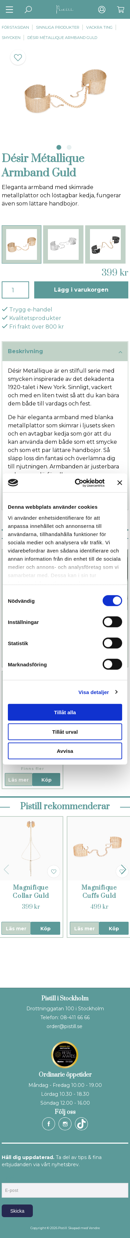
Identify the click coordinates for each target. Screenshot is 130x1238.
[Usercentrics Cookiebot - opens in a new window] (78, 482)
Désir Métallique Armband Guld (62, 37)
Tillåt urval (65, 731)
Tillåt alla (65, 712)
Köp (46, 780)
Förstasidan (15, 27)
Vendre (94, 1228)
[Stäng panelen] (119, 482)
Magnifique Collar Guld (31, 892)
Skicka (17, 1211)
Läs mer (18, 780)
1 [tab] (58, 147)
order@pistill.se (64, 1026)
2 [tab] (69, 147)
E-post (8, 1177)
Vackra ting (99, 27)
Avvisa (65, 751)
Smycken (11, 37)
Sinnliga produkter (57, 27)
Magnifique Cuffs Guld (99, 892)
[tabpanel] (65, 90)
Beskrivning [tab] (65, 352)
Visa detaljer (93, 692)
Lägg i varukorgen (81, 290)
